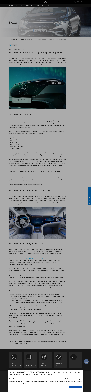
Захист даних (79, 390)
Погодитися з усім (75, 387)
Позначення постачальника (71, 390)
